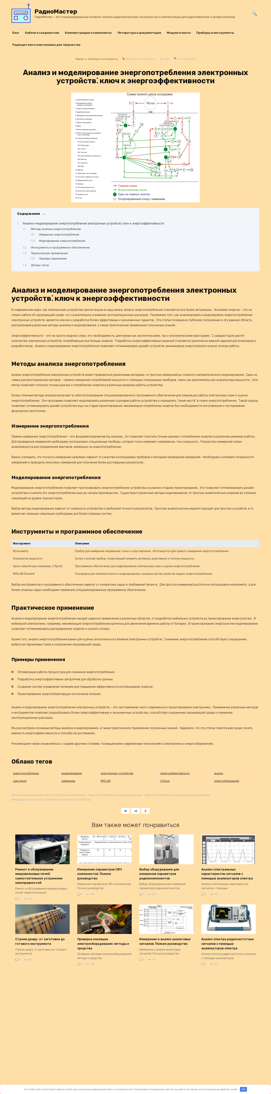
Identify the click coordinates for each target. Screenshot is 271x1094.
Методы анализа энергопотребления (56, 229)
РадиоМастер (56, 11)
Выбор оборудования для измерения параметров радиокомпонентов (159, 873)
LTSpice (165, 781)
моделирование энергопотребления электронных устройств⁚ (53, 799)
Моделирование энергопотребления (62, 241)
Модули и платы (179, 32)
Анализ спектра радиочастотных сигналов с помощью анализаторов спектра (227, 941)
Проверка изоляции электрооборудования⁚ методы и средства (103, 941)
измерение (68, 781)
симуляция (20, 781)
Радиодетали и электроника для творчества (46, 44)
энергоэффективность (175, 773)
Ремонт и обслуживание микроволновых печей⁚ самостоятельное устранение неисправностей (39, 875)
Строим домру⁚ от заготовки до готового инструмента (40, 939)
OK (243, 1089)
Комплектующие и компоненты (88, 32)
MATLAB (105, 781)
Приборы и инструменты (215, 32)
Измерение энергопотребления (59, 234)
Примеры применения (52, 258)
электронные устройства (117, 773)
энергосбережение (226, 781)
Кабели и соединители (42, 32)
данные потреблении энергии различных (118, 795)
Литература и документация (139, 32)
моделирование (71, 773)
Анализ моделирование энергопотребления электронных (51, 795)
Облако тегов (40, 265)
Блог (15, 32)
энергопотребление (26, 773)
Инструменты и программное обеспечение (60, 247)
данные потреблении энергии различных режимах (181, 795)
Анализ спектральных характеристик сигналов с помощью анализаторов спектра (227, 873)
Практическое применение (49, 253)
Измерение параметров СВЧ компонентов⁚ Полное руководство (99, 873)
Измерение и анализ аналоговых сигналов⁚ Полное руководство (165, 939)
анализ (218, 773)
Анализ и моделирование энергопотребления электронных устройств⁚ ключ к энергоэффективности (93, 223)
